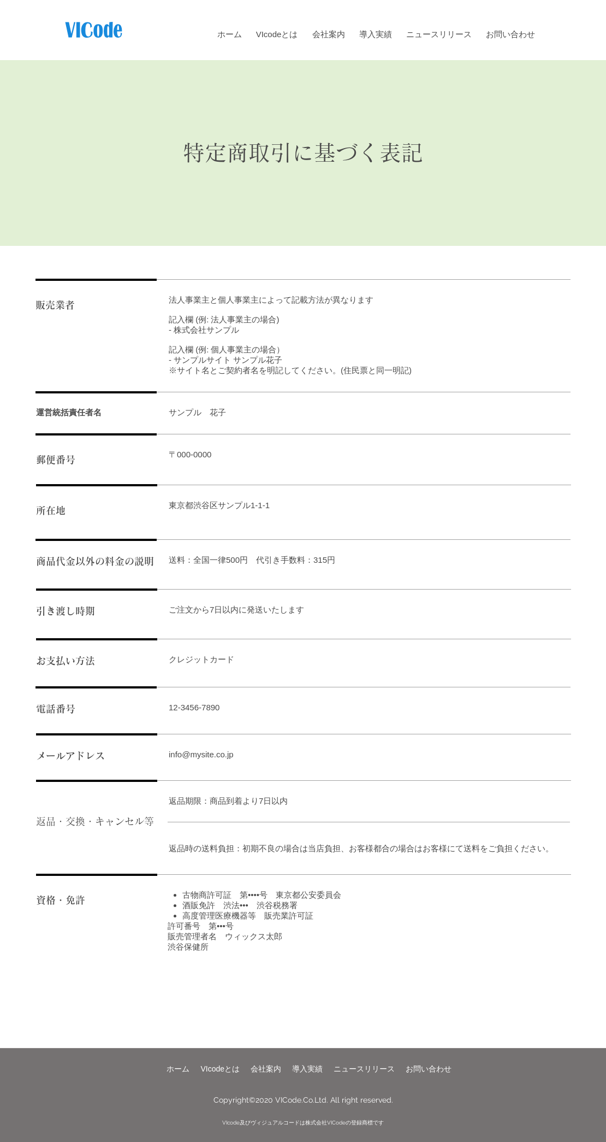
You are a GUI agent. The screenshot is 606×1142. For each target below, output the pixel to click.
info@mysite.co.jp (201, 754)
